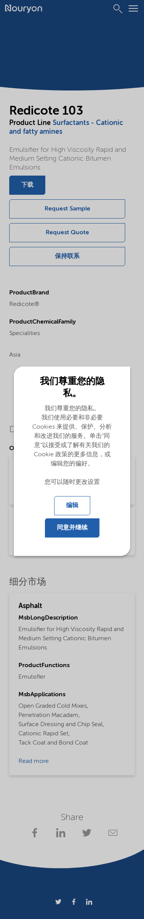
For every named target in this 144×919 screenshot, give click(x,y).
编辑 (72, 506)
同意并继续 (72, 528)
